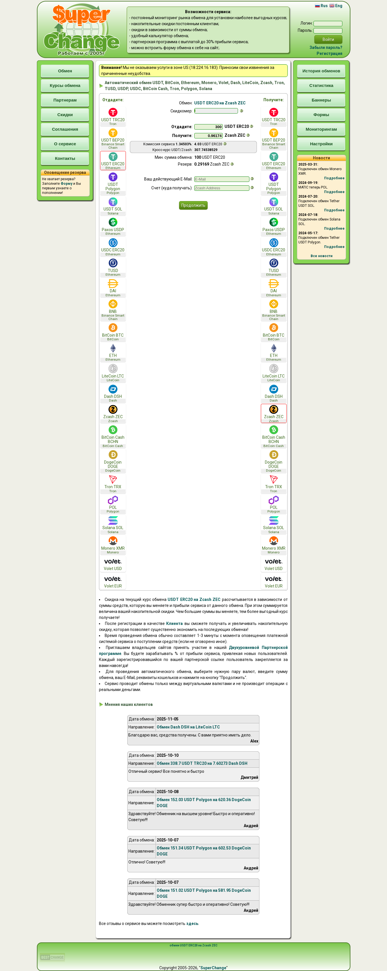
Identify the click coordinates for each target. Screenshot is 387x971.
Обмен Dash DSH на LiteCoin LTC (188, 727)
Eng (336, 5)
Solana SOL (113, 525)
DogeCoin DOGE (113, 461)
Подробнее (334, 178)
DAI (113, 288)
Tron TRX (113, 484)
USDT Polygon (113, 183)
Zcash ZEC (113, 414)
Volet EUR (113, 581)
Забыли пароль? (325, 47)
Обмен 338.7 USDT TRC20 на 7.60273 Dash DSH (202, 763)
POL (113, 505)
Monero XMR (113, 545)
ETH (113, 353)
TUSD (113, 268)
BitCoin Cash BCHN (113, 436)
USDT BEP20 (113, 139)
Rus (321, 5)
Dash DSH (113, 394)
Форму (66, 184)
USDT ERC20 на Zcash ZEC (220, 103)
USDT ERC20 (113, 161)
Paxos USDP (113, 227)
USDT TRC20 (113, 117)
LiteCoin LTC (113, 373)
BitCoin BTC (113, 332)
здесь (192, 923)
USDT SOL (113, 206)
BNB (113, 310)
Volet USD (113, 564)
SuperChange (213, 968)
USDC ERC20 (113, 247)
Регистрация (329, 53)
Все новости (321, 256)
